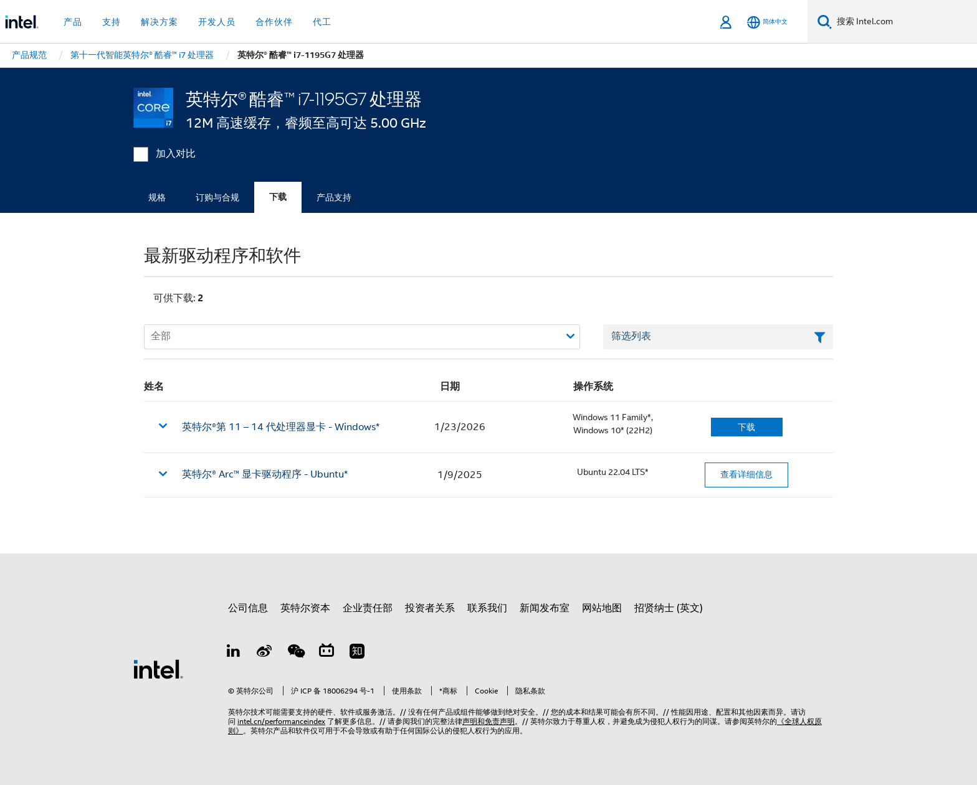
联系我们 (487, 608)
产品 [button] (73, 21)
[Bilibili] (326, 653)
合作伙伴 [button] (274, 21)
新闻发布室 (545, 608)
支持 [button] (111, 21)
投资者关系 (430, 608)
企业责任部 (368, 608)
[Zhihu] (357, 653)
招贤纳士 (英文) (668, 608)
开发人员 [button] (217, 21)
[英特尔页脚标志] (158, 668)
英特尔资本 (305, 608)
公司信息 (248, 608)
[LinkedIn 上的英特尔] (233, 653)
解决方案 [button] (159, 21)
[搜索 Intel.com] (904, 21)
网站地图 (602, 608)
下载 (278, 197)
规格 (157, 197)
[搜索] (824, 21)
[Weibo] (264, 653)
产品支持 (334, 197)
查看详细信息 (746, 474)
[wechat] (295, 653)
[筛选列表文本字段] (718, 336)
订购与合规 (217, 197)
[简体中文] (767, 22)
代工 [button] (322, 21)
